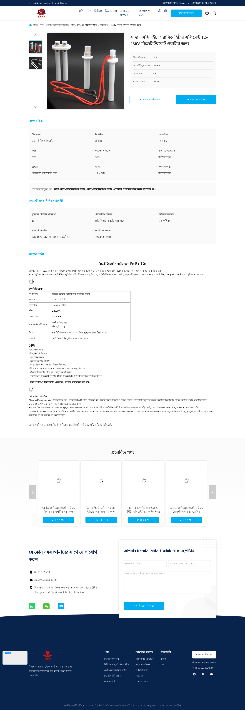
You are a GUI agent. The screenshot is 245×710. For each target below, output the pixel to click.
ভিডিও (98, 10)
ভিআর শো (111, 10)
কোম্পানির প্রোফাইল (145, 659)
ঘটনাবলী (163, 10)
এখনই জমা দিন (144, 605)
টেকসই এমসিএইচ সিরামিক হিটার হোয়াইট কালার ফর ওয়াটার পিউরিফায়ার (186, 512)
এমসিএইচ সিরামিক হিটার (57, 25)
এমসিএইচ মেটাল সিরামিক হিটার (51, 425)
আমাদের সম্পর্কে (125, 13)
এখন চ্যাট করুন (186, 13)
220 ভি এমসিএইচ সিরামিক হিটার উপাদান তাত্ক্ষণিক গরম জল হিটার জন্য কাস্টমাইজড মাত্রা (58, 512)
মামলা (163, 659)
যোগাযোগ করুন (144, 13)
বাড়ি (81, 10)
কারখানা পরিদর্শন (143, 664)
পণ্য (89, 10)
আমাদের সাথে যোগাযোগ (142, 682)
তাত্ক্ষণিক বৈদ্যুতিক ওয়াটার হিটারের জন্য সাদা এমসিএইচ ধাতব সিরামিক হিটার (101, 512)
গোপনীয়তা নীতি (70, 705)
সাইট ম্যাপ (140, 676)
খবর (163, 664)
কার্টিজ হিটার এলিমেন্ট (100, 425)
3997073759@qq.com (45, 579)
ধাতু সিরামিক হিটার (78, 425)
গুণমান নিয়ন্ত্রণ (142, 670)
